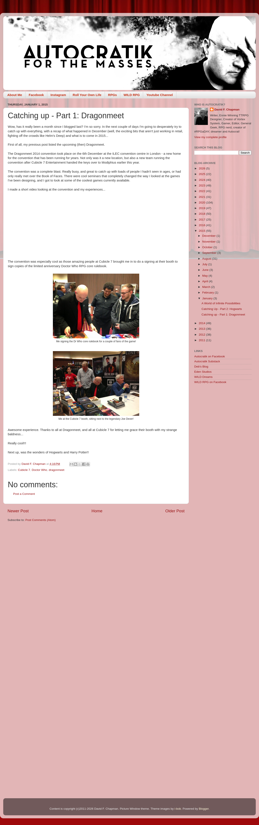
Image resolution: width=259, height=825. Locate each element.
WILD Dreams (203, 377)
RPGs (112, 95)
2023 (202, 185)
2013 (202, 328)
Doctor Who (39, 470)
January (207, 298)
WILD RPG (131, 95)
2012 (202, 334)
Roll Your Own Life (87, 95)
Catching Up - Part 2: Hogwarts (222, 309)
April (205, 281)
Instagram (58, 95)
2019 (202, 208)
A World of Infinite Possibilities (221, 303)
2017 (202, 219)
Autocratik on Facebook (209, 356)
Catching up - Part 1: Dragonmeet (223, 314)
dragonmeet (56, 470)
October (207, 247)
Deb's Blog (201, 366)
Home (97, 511)
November (209, 241)
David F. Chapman (226, 109)
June (205, 269)
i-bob (177, 808)
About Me (14, 95)
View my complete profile (210, 137)
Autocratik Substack (207, 361)
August (207, 258)
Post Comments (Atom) (40, 520)
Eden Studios (203, 371)
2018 (202, 213)
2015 (202, 230)
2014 (202, 323)
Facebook (36, 95)
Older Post (175, 511)
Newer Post (18, 511)
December (209, 235)
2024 (202, 179)
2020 (202, 202)
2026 (202, 168)
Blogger (204, 808)
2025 (202, 174)
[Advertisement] (222, 456)
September (209, 252)
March (206, 287)
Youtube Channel (159, 95)
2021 (202, 197)
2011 (202, 340)
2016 (202, 225)
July (205, 264)
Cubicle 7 (24, 470)
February (208, 292)
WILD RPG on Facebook (210, 382)
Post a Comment (24, 493)
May (205, 275)
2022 (202, 191)
